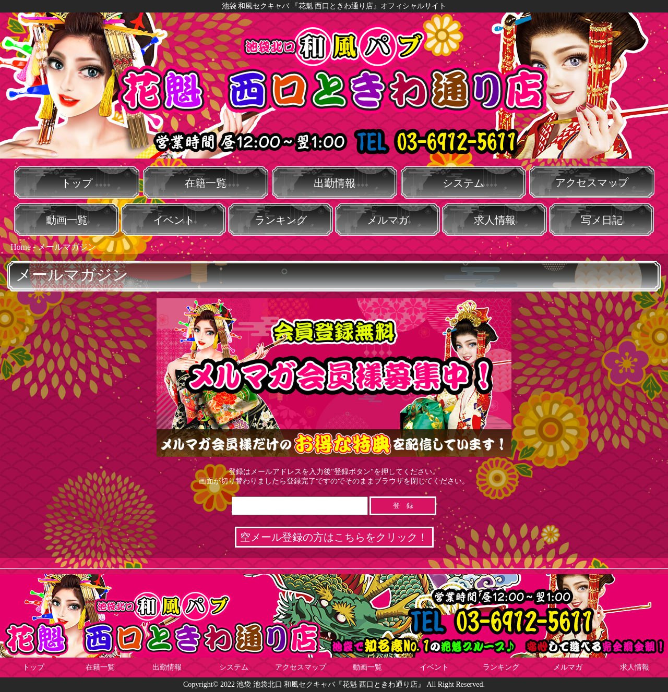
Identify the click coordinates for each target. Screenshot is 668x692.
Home (20, 246)
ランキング (281, 220)
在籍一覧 (205, 183)
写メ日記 (602, 220)
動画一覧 (67, 220)
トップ (76, 183)
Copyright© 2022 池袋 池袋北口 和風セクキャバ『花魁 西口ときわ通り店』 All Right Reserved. (334, 684)
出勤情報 (334, 183)
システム (463, 183)
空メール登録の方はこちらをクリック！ (334, 537)
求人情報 (495, 220)
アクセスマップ (591, 182)
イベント (174, 220)
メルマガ (388, 220)
